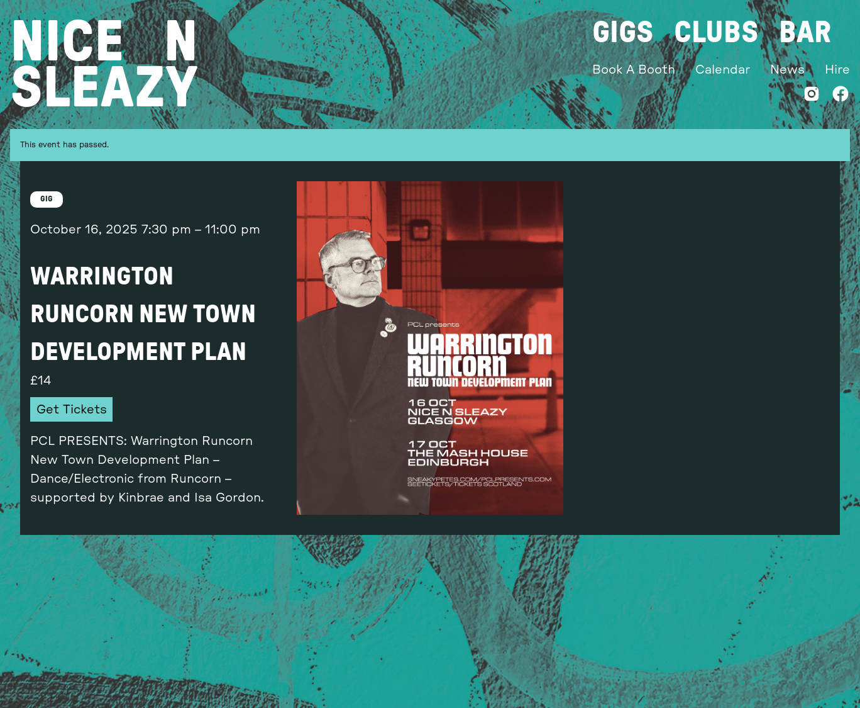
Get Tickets (71, 409)
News (787, 70)
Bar (805, 33)
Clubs (716, 33)
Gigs (623, 33)
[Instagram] (811, 96)
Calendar (722, 70)
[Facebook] (840, 96)
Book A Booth (633, 70)
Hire (837, 70)
